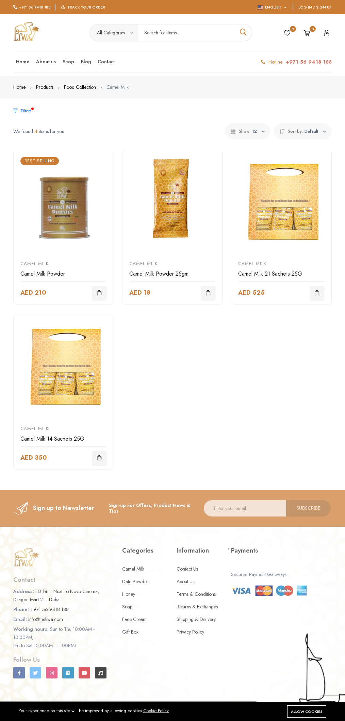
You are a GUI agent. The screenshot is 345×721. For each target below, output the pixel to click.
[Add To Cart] (99, 293)
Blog (86, 61)
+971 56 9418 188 (35, 7)
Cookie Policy (156, 710)
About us (46, 61)
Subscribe (308, 508)
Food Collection (80, 87)
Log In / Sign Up (315, 7)
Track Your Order (86, 7)
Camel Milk (34, 263)
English (272, 7)
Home (22, 61)
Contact (106, 61)
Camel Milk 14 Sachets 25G (52, 439)
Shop (68, 61)
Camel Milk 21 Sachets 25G (270, 274)
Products (44, 87)
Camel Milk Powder (42, 274)
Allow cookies (307, 711)
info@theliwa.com (45, 619)
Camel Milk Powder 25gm (158, 274)
